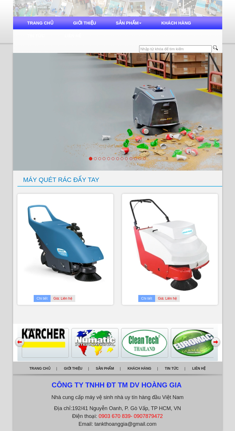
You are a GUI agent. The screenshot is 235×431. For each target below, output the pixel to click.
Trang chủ (40, 22)
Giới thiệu (84, 22)
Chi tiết (42, 298)
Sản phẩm (128, 22)
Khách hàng (176, 22)
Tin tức (36, 35)
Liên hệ (72, 35)
